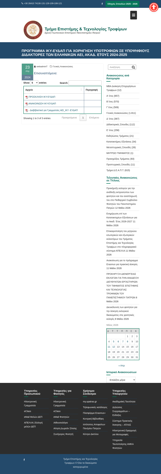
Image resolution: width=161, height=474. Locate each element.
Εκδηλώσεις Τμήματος (117, 136)
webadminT (40, 66)
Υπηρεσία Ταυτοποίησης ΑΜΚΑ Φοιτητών (123, 444)
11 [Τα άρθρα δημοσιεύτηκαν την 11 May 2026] (109, 346)
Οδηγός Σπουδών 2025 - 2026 (122, 4)
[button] (81, 89)
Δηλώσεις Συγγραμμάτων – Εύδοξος (121, 411)
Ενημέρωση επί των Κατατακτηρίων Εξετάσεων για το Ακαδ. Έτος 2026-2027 (121, 217)
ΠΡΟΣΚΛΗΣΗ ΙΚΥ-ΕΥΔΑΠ (42, 97)
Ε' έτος (109, 130)
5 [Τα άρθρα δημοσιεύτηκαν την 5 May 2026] (113, 341)
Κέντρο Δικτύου (90, 434)
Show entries (34, 82)
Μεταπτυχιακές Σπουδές (118, 147)
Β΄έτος (109, 101)
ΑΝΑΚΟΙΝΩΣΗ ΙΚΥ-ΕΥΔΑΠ (42, 103)
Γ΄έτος (109, 107)
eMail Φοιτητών (61, 417)
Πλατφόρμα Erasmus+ (94, 413)
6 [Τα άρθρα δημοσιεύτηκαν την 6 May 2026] (118, 341)
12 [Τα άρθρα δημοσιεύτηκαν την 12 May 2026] (113, 346)
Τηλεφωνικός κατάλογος (95, 407)
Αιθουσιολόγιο (61, 422)
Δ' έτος (109, 118)
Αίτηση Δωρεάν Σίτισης (65, 428)
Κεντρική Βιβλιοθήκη (93, 418)
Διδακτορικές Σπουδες (117, 124)
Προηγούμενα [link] (69, 117)
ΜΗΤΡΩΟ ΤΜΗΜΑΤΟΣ (118, 153)
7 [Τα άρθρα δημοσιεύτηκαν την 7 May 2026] (123, 341)
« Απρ (121, 365)
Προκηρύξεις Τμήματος (118, 159)
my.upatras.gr (90, 401)
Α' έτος (109, 96)
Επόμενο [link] (94, 117)
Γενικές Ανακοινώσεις (63, 66)
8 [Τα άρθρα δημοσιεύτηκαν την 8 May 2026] (127, 341)
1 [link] (83, 117)
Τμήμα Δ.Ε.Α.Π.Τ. (115, 170)
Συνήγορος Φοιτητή (63, 434)
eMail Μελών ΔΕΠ (33, 417)
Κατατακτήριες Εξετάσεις (118, 141)
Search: (64, 83)
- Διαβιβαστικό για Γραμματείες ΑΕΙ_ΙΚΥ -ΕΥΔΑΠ (53, 110)
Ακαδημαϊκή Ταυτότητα (123, 401)
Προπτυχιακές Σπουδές (118, 164)
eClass (27, 411)
